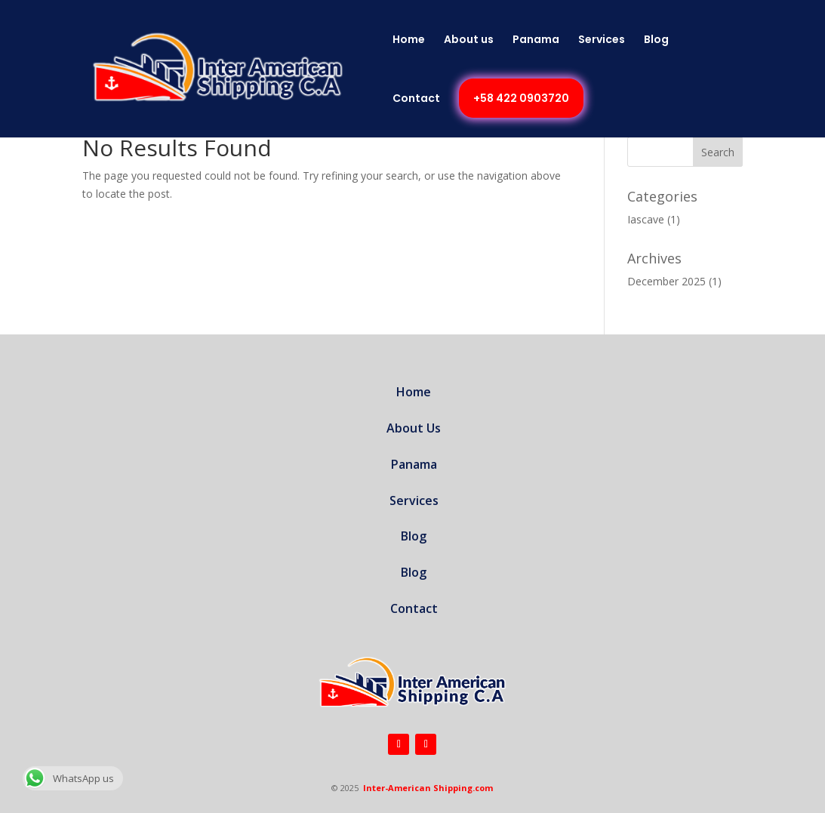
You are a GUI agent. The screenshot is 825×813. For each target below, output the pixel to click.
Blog (656, 40)
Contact (416, 99)
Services (601, 40)
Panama (536, 40)
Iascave (645, 219)
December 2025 (666, 281)
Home (408, 40)
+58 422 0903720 (521, 98)
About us (469, 40)
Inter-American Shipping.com (428, 787)
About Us (413, 428)
